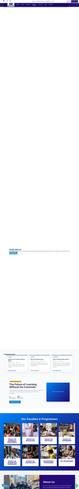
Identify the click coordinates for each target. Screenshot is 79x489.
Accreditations (48, 1)
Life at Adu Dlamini (40, 1)
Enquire (34, 1)
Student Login (74, 1)
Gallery (41, 4)
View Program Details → (12, 370)
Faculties (28, 4)
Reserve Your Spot (15, 401)
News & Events (34, 5)
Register (69, 1)
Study (18, 4)
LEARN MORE (13, 253)
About (22, 4)
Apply (45, 4)
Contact (51, 4)
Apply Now (5, 485)
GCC (52, 1)
